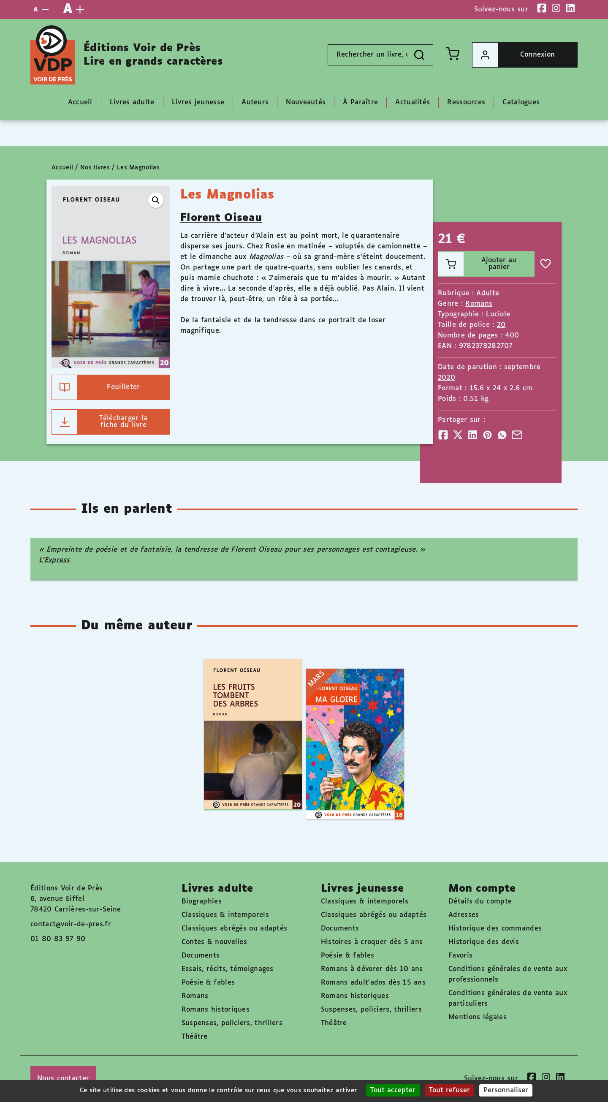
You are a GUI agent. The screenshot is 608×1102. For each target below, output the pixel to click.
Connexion (513, 55)
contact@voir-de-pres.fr (70, 924)
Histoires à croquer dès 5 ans (372, 942)
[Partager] (443, 435)
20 (501, 325)
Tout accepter (392, 1090)
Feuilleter (96, 387)
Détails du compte (480, 901)
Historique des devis (483, 942)
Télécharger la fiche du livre (100, 422)
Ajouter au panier (477, 264)
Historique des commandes (495, 928)
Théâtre (195, 1036)
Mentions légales (477, 1017)
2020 (446, 377)
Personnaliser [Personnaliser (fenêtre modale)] (505, 1090)
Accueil (62, 168)
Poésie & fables (208, 982)
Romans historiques (216, 1009)
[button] (155, 200)
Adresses (463, 915)
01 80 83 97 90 (57, 939)
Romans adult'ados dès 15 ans (373, 982)
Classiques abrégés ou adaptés (235, 928)
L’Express (54, 560)
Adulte (487, 293)
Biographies (202, 901)
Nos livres (95, 168)
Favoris (460, 955)
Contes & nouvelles (214, 942)
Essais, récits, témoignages (228, 969)
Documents (201, 955)
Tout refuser (449, 1090)
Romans (478, 303)
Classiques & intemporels (225, 915)
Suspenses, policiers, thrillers (232, 1023)
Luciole (498, 314)
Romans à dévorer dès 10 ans (372, 969)
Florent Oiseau (221, 218)
